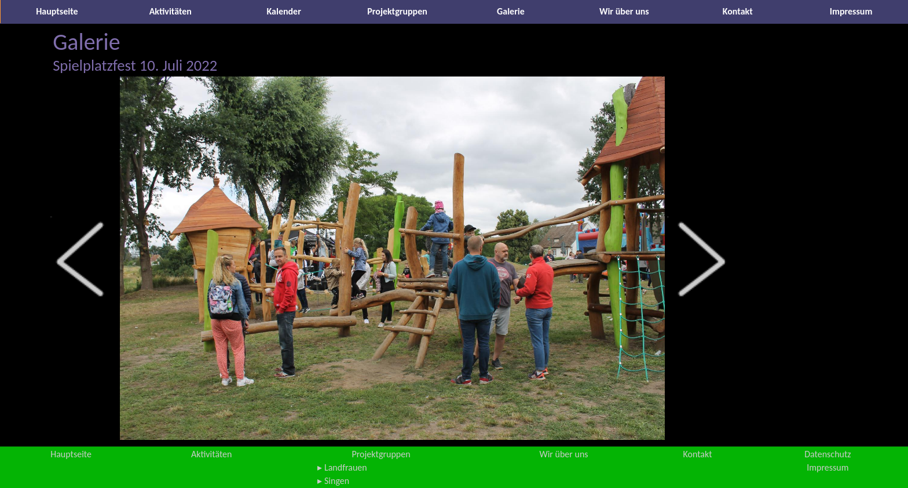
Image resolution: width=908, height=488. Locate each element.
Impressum (851, 11)
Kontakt (738, 11)
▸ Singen (333, 480)
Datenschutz (827, 454)
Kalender (284, 11)
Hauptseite (57, 11)
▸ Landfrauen (342, 467)
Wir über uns (624, 11)
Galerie (511, 11)
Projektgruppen (397, 11)
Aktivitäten (170, 11)
